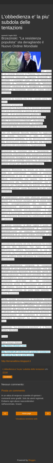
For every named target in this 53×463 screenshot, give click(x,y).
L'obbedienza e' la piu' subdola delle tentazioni (25, 22)
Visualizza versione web (26, 419)
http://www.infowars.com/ (13, 345)
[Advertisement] (26, 7)
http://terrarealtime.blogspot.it (16, 361)
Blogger (31, 460)
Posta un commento (13, 390)
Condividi (7, 377)
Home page (26, 413)
